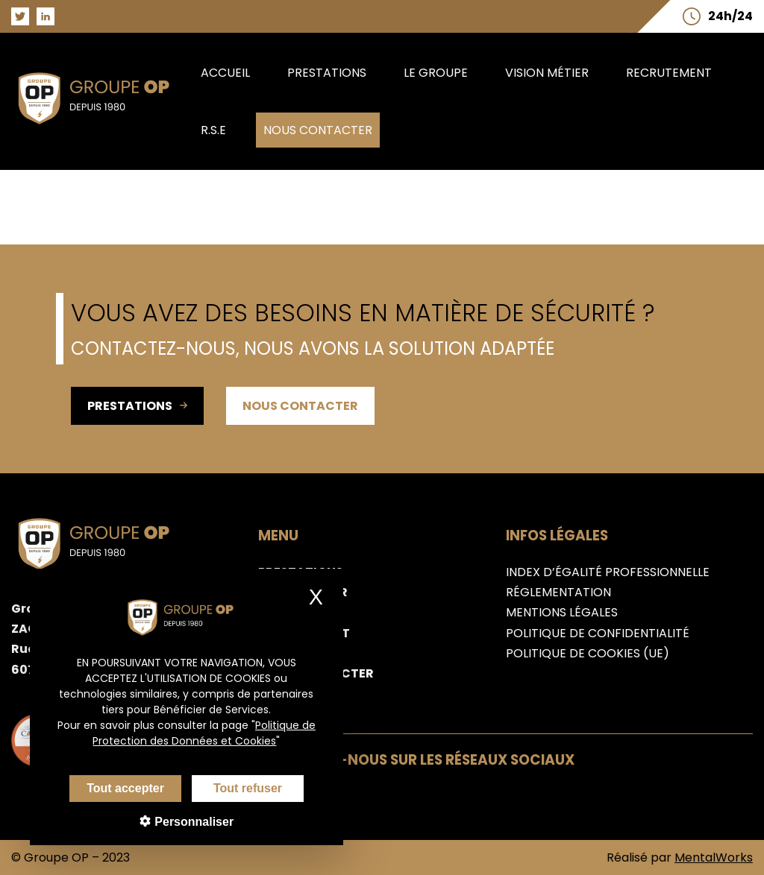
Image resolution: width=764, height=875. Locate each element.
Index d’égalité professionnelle (608, 572)
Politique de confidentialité (597, 633)
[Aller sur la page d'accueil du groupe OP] (102, 127)
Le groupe (436, 72)
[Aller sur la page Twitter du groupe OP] (20, 16)
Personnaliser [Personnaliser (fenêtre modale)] (181, 821)
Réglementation (558, 592)
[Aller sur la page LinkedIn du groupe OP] (45, 16)
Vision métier (547, 72)
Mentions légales (562, 612)
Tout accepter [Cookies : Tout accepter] (113, 788)
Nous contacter (317, 130)
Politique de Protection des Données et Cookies (192, 733)
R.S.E (213, 130)
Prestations (326, 72)
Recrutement (669, 72)
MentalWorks (713, 857)
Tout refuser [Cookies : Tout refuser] (235, 788)
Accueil (225, 72)
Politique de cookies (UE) (587, 653)
